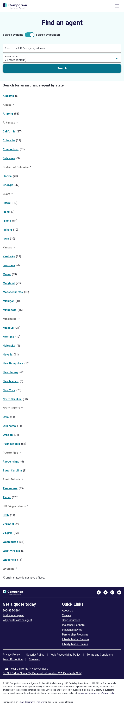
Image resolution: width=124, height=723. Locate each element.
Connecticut (10, 149)
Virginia (8, 533)
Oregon (8, 434)
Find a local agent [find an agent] (13, 615)
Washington (10, 542)
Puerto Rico (10, 452)
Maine (7, 274)
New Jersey (10, 372)
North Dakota (11, 408)
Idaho (6, 211)
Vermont (8, 524)
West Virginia (11, 550)
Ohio (6, 417)
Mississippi (10, 318)
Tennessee (10, 488)
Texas (7, 497)
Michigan (8, 301)
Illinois (7, 220)
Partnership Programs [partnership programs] (75, 634)
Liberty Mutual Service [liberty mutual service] (75, 639)
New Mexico (10, 381)
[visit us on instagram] (112, 592)
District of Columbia (16, 167)
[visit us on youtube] (119, 592)
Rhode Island (11, 461)
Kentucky (9, 256)
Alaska (7, 104)
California (9, 131)
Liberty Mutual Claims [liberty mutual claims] (75, 644)
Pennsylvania (11, 443)
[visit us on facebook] (99, 592)
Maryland (9, 283)
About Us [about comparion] (67, 610)
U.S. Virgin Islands (14, 506)
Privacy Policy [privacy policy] (11, 654)
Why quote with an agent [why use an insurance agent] (17, 620)
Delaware (9, 158)
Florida (7, 176)
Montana (8, 336)
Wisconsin (9, 559)
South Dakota (11, 479)
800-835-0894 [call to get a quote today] (11, 610)
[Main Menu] (117, 6)
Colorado (9, 140)
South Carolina (12, 470)
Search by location (48, 34)
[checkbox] (29, 34)
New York (9, 390)
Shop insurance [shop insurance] (71, 620)
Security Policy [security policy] (35, 654)
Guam (6, 194)
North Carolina (12, 399)
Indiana (7, 229)
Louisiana (9, 265)
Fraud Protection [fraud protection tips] (13, 659)
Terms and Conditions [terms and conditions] (100, 654)
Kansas (7, 247)
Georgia (8, 185)
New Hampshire (13, 363)
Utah (6, 515)
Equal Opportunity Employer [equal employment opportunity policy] (32, 702)
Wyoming (9, 568)
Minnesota (9, 310)
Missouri (8, 327)
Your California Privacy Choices (29, 668)
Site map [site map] (34, 659)
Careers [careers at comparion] (66, 615)
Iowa (6, 238)
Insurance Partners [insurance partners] (73, 625)
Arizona (8, 113)
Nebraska (9, 345)
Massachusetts (13, 292)
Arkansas (9, 122)
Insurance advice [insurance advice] (72, 629)
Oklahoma (9, 426)
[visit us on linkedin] (105, 592)
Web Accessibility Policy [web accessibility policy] (65, 654)
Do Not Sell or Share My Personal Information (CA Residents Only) (42, 673)
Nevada (8, 354)
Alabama (8, 95)
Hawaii (7, 203)
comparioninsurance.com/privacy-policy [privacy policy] (96, 693)
